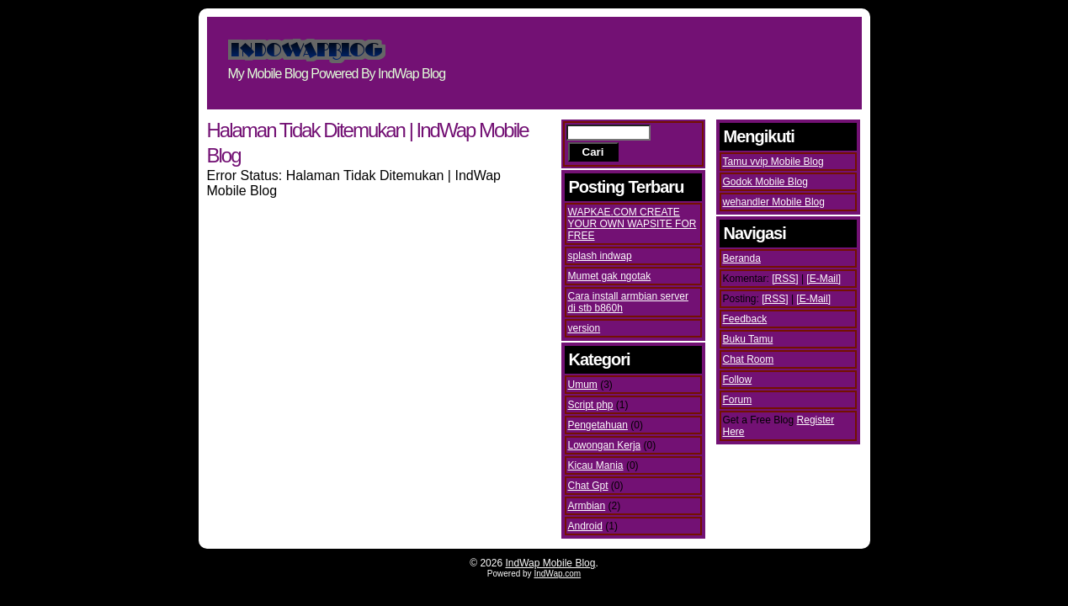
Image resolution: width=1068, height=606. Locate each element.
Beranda (742, 258)
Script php (591, 405)
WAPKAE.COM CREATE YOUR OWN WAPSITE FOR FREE (632, 224)
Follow (737, 379)
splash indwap (600, 256)
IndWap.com (557, 573)
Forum (737, 400)
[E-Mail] (823, 278)
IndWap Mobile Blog (550, 563)
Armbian (587, 506)
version (584, 328)
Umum (583, 385)
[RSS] (785, 278)
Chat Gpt (588, 486)
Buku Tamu (748, 339)
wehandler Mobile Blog (774, 202)
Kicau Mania (596, 465)
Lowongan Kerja (604, 445)
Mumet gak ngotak (609, 276)
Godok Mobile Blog (765, 182)
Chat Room (748, 359)
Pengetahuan (598, 425)
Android (585, 526)
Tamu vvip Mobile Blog (773, 161)
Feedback (745, 319)
